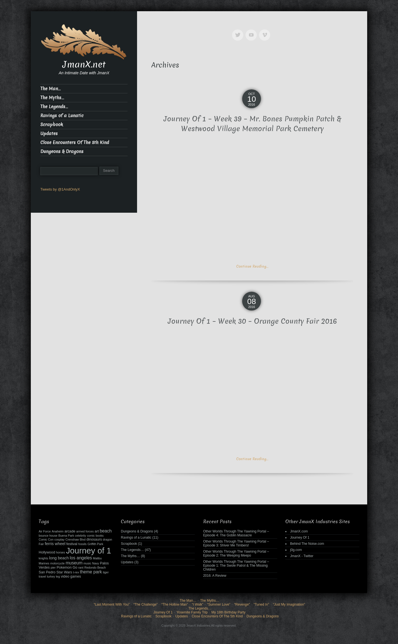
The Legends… (54, 107)
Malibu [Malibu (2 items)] (97, 558)
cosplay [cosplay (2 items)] (59, 539)
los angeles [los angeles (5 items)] (81, 557)
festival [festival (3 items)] (71, 544)
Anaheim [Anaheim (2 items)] (58, 531)
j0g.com (296, 550)
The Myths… (52, 98)
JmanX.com (299, 531)
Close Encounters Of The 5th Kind (74, 142)
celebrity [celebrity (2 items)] (80, 535)
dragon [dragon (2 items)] (107, 539)
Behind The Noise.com (307, 544)
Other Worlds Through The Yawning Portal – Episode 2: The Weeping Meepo (236, 553)
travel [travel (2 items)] (42, 576)
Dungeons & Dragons (62, 151)
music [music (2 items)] (87, 563)
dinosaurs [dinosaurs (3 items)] (94, 539)
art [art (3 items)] (97, 531)
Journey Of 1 (299, 537)
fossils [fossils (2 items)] (82, 544)
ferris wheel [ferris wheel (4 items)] (55, 543)
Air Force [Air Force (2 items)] (45, 531)
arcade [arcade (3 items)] (69, 531)
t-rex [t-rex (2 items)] (76, 572)
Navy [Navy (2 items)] (95, 563)
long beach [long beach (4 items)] (59, 558)
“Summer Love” (218, 604)
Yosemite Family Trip (192, 612)
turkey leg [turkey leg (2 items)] (53, 576)
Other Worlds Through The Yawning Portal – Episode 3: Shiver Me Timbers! (236, 543)
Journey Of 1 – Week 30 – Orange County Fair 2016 (252, 321)
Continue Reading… (252, 266)
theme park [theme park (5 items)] (91, 571)
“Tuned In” (261, 604)
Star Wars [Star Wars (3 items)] (64, 572)
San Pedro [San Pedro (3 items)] (47, 572)
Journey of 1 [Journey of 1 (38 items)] (88, 550)
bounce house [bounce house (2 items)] (48, 535)
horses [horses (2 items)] (60, 552)
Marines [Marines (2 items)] (44, 563)
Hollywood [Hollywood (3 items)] (47, 552)
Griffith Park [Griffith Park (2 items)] (95, 544)
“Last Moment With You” (112, 604)
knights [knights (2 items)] (43, 558)
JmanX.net (84, 64)
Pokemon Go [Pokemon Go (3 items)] (67, 567)
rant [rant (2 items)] (80, 567)
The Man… (50, 89)
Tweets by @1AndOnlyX (60, 189)
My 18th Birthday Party (228, 612)
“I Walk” (197, 604)
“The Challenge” (145, 604)
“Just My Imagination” (289, 604)
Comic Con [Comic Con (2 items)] (46, 539)
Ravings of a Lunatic (62, 116)
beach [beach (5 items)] (106, 531)
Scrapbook (51, 125)
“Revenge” (242, 604)
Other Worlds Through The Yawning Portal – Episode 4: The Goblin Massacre (236, 533)
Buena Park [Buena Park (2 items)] (66, 535)
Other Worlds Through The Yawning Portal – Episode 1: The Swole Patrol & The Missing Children (236, 565)
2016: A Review (214, 576)
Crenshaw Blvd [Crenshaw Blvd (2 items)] (76, 539)
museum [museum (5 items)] (74, 562)
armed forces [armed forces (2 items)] (85, 531)
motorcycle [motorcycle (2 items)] (57, 563)
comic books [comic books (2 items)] (95, 535)
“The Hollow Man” (174, 604)
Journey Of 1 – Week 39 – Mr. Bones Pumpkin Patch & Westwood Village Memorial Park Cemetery (252, 124)
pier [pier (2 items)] (53, 567)
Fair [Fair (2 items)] (41, 544)
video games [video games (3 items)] (71, 576)
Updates (49, 133)
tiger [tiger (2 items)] (106, 572)
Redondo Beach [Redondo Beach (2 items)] (95, 567)
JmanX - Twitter (301, 556)
